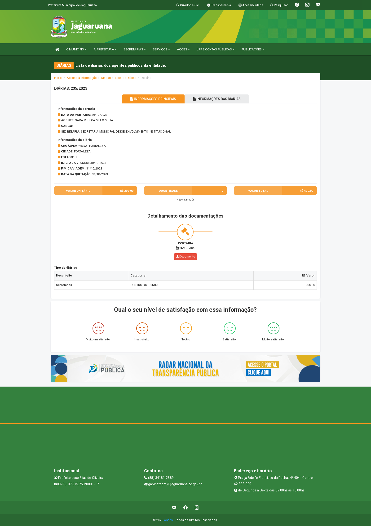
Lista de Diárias (126, 78)
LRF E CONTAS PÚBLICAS (215, 49)
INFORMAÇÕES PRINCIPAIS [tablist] (152, 99)
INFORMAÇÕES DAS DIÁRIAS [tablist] (218, 99)
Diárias (106, 78)
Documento (185, 256)
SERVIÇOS (161, 49)
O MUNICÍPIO (76, 49)
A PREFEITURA (105, 49)
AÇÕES (183, 49)
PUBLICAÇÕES (253, 49)
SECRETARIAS (135, 49)
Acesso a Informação (82, 78)
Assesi (169, 520)
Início (58, 78)
